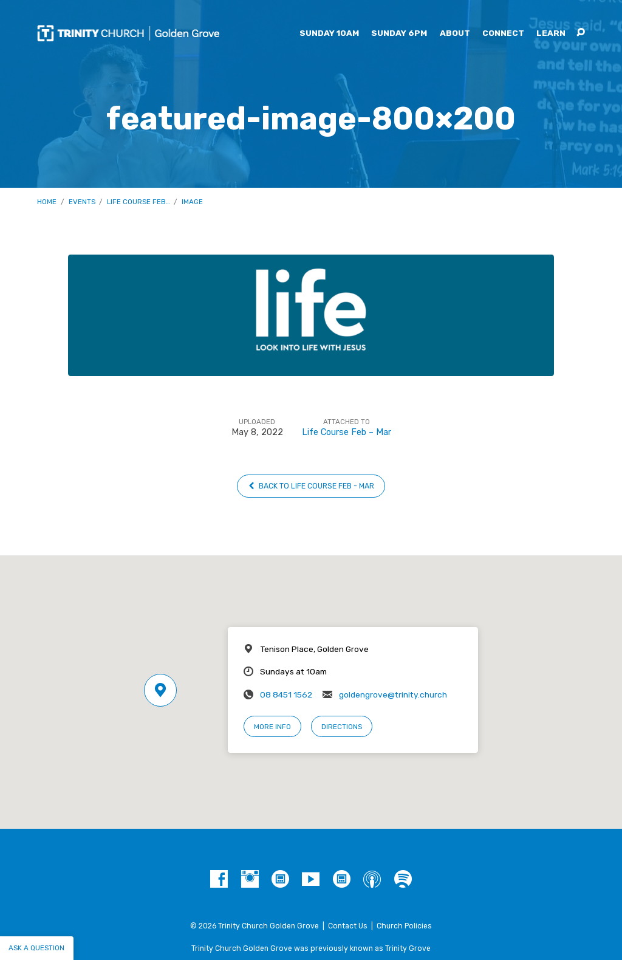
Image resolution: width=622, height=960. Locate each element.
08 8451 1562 (286, 694)
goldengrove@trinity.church (393, 694)
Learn (551, 33)
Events (82, 201)
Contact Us (347, 926)
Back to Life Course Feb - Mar (311, 486)
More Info (272, 726)
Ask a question (36, 948)
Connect (503, 33)
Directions (341, 726)
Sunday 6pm (399, 33)
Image (192, 201)
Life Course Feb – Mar (346, 432)
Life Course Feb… (138, 201)
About (455, 33)
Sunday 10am (329, 33)
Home (46, 201)
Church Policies (404, 926)
